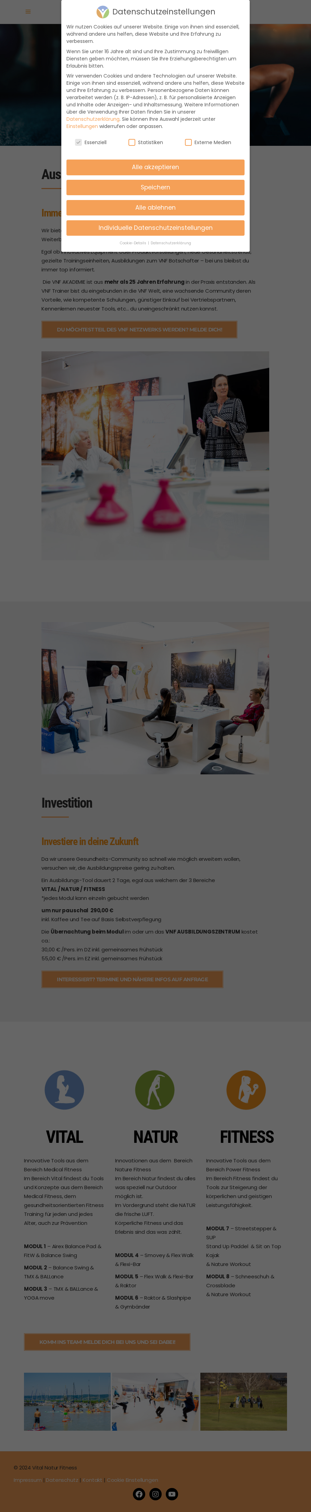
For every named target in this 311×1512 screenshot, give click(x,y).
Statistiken (145, 136)
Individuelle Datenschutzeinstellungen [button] (156, 222)
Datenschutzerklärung (93, 112)
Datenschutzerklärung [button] (171, 236)
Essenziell (91, 136)
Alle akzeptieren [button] (155, 161)
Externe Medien (208, 136)
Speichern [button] (155, 181)
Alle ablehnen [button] (155, 201)
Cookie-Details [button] (133, 236)
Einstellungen (82, 120)
